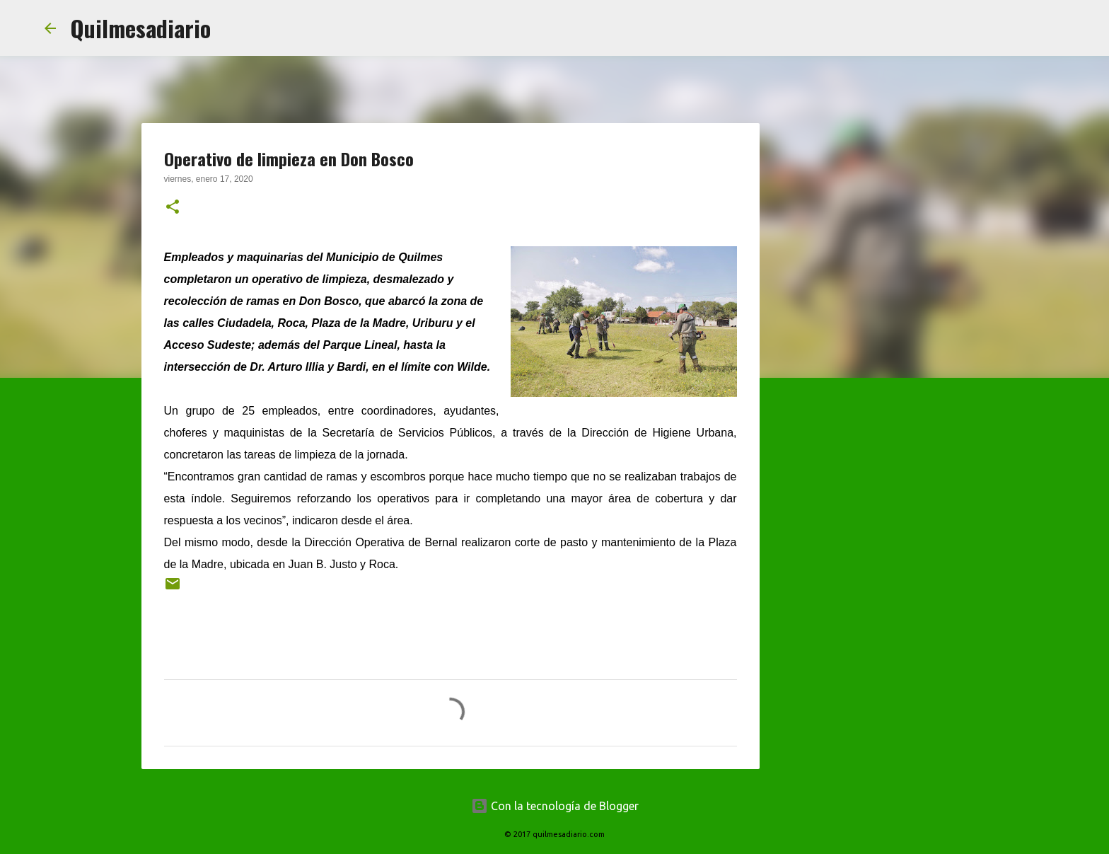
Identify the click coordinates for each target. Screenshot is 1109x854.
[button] (172, 208)
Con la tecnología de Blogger (555, 806)
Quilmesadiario (140, 28)
